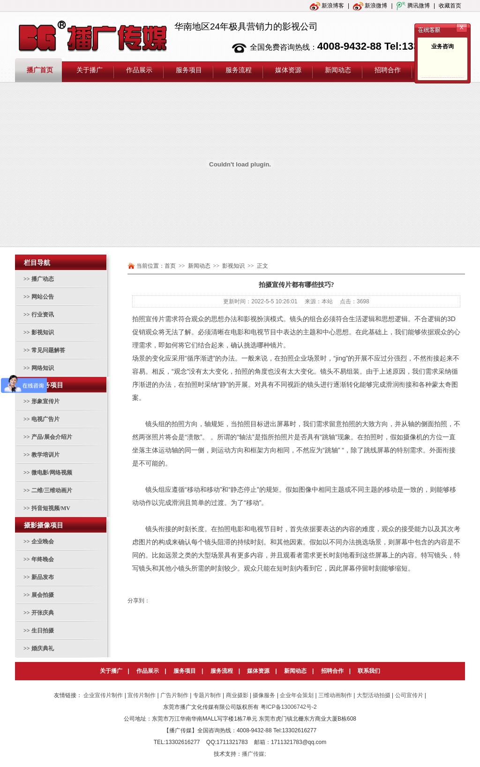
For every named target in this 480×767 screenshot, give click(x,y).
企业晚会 (42, 541)
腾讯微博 (413, 5)
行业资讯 (42, 314)
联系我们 (369, 671)
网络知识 (42, 368)
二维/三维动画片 (51, 490)
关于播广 (111, 671)
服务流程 (221, 671)
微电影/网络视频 (51, 472)
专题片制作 (207, 695)
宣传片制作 (142, 695)
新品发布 (42, 577)
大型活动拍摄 (373, 695)
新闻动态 (295, 671)
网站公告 (42, 296)
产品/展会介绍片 (51, 437)
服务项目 (184, 671)
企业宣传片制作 (103, 695)
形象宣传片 (45, 401)
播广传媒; (254, 754)
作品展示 (147, 671)
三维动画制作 (335, 695)
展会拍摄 (42, 595)
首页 (170, 266)
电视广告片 (45, 419)
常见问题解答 (48, 350)
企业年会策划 (297, 695)
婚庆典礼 (42, 648)
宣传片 (155, 319)
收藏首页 (450, 5)
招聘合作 (332, 671)
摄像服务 (264, 695)
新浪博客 (327, 5)
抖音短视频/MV (50, 508)
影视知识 (42, 332)
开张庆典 (42, 612)
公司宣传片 (409, 695)
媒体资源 (258, 671)
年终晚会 (42, 559)
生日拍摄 (42, 630)
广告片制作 (174, 695)
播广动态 (42, 279)
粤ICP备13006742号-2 (289, 707)
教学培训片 (45, 454)
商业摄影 (237, 695)
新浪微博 (370, 5)
